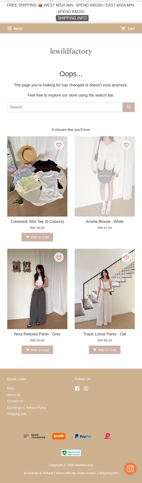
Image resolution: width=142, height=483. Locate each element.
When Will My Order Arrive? (76, 473)
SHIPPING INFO (72, 18)
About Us (14, 395)
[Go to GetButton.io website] (130, 478)
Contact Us (15, 401)
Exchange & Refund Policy (26, 407)
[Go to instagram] (130, 469)
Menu (14, 28)
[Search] (65, 107)
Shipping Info (16, 414)
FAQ (10, 388)
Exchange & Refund (38, 473)
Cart (128, 28)
